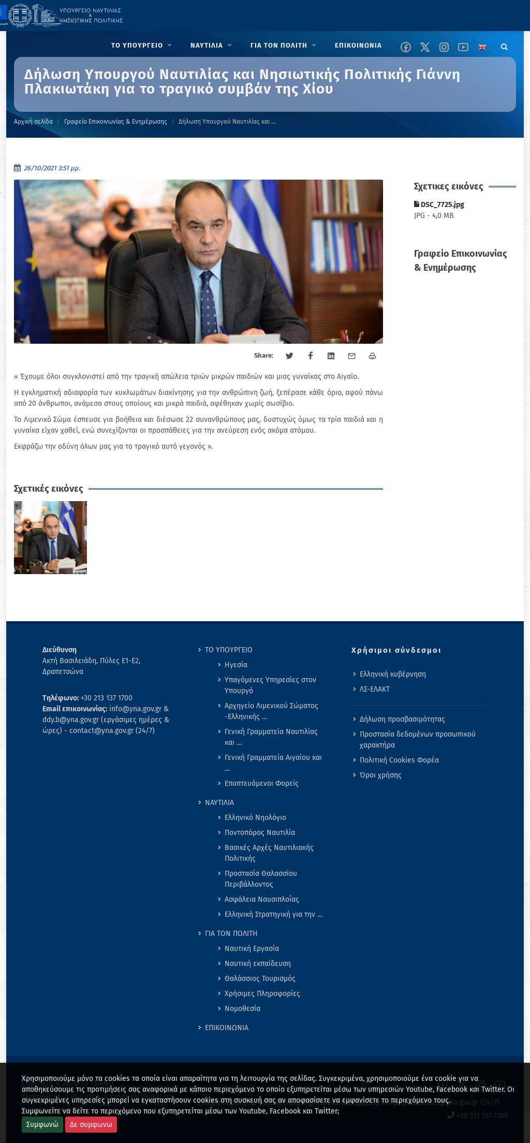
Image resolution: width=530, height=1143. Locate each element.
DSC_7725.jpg (439, 204)
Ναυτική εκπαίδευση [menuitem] (258, 963)
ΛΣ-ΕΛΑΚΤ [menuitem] (375, 689)
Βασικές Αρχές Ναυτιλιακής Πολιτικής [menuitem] (269, 853)
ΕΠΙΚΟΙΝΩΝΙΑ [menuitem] (226, 1027)
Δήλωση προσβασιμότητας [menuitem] (402, 719)
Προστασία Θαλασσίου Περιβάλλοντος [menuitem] (261, 879)
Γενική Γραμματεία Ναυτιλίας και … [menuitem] (271, 737)
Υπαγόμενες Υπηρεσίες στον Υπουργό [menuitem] (270, 685)
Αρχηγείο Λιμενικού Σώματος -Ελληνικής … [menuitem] (271, 711)
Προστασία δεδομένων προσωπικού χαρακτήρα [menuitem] (418, 740)
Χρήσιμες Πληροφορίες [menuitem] (262, 993)
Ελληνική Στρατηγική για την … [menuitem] (273, 914)
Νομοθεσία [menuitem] (242, 1008)
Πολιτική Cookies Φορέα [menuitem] (399, 760)
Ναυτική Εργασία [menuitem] (252, 948)
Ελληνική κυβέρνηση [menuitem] (393, 674)
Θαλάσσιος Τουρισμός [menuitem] (260, 978)
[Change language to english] (482, 47)
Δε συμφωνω (91, 1124)
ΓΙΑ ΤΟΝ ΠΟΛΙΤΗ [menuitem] (231, 933)
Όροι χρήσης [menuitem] (381, 775)
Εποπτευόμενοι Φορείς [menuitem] (262, 783)
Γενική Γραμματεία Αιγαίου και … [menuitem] (273, 763)
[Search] (504, 45)
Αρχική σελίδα (33, 121)
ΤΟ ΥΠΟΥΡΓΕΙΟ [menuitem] (229, 650)
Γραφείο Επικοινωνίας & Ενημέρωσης (115, 121)
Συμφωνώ (42, 1124)
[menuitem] (143, 45)
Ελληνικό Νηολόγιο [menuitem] (255, 817)
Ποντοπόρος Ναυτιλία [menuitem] (260, 832)
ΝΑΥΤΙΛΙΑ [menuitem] (219, 802)
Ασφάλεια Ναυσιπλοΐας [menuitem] (262, 899)
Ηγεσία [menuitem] (236, 665)
